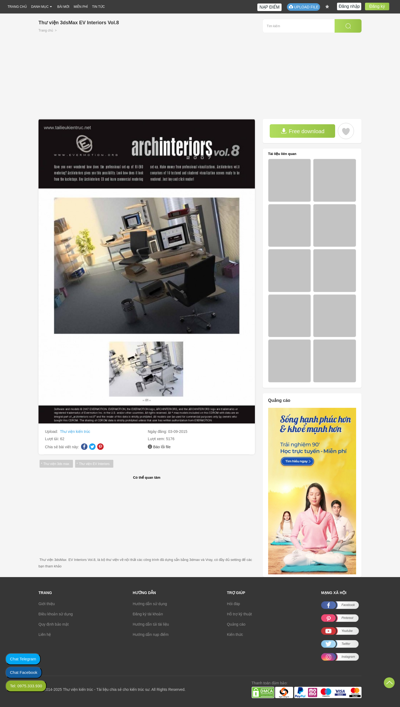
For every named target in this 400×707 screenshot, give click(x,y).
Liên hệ (44, 634)
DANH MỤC (40, 7)
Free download (302, 131)
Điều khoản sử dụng (55, 614)
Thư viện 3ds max (56, 464)
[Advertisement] (200, 78)
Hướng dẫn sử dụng (150, 604)
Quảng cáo (236, 624)
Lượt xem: (157, 439)
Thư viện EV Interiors (94, 464)
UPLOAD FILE (303, 7)
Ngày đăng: (158, 431)
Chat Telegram (23, 659)
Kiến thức (235, 634)
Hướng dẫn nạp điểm (151, 634)
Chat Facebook (23, 672)
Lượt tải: (52, 439)
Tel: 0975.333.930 (26, 686)
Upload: (52, 431)
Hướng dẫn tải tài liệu (151, 624)
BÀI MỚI (63, 7)
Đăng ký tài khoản (148, 614)
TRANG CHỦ (17, 7)
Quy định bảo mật (53, 624)
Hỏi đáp (233, 604)
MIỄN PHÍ (81, 7)
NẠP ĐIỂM (269, 7)
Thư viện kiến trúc (75, 431)
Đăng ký (377, 6)
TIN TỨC (98, 7)
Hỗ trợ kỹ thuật (239, 614)
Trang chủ (45, 30)
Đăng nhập (349, 6)
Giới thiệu (46, 604)
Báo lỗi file (162, 447)
